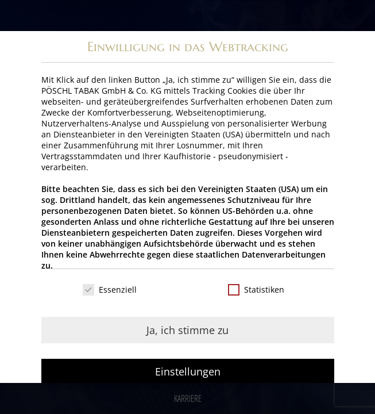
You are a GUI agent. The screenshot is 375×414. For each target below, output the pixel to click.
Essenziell (110, 289)
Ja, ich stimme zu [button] (187, 330)
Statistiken (256, 289)
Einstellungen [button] (188, 371)
